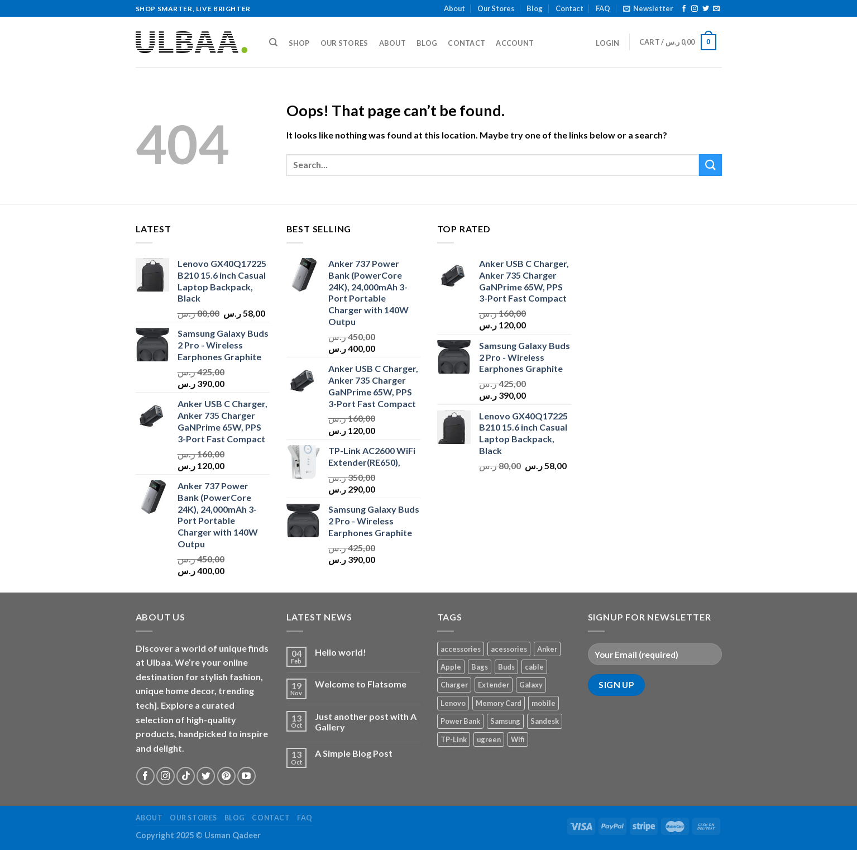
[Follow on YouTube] (246, 776)
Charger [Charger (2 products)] (454, 684)
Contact (569, 8)
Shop (299, 43)
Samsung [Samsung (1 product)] (505, 721)
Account (515, 43)
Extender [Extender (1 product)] (493, 684)
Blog (534, 8)
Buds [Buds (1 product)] (506, 666)
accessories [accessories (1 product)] (461, 648)
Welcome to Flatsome (360, 684)
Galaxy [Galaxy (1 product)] (531, 684)
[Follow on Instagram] (694, 9)
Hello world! (340, 652)
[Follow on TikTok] (185, 776)
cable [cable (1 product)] (534, 666)
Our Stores (495, 8)
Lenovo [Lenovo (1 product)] (453, 703)
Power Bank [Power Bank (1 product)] (460, 721)
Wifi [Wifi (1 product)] (518, 739)
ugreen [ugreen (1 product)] (489, 739)
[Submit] (710, 165)
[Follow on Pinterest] (226, 776)
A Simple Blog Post (353, 753)
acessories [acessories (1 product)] (509, 648)
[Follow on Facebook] (684, 9)
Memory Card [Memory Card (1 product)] (498, 703)
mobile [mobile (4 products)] (544, 703)
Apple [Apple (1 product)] (451, 666)
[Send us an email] (716, 9)
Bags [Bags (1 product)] (479, 666)
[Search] (274, 42)
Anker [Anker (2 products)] (547, 648)
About (454, 8)
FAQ (603, 8)
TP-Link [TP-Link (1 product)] (454, 739)
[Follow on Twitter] (705, 9)
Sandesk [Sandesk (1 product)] (544, 721)
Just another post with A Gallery (365, 721)
